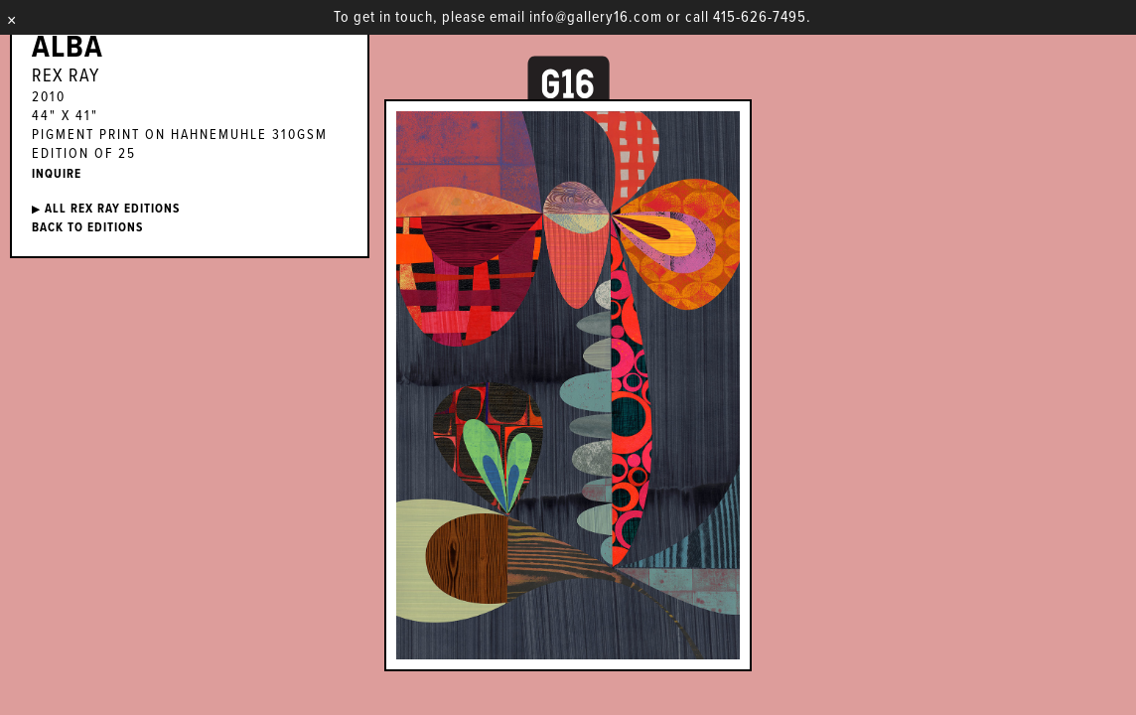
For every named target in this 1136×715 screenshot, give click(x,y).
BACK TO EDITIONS (87, 227)
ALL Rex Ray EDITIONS (106, 209)
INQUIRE (56, 174)
